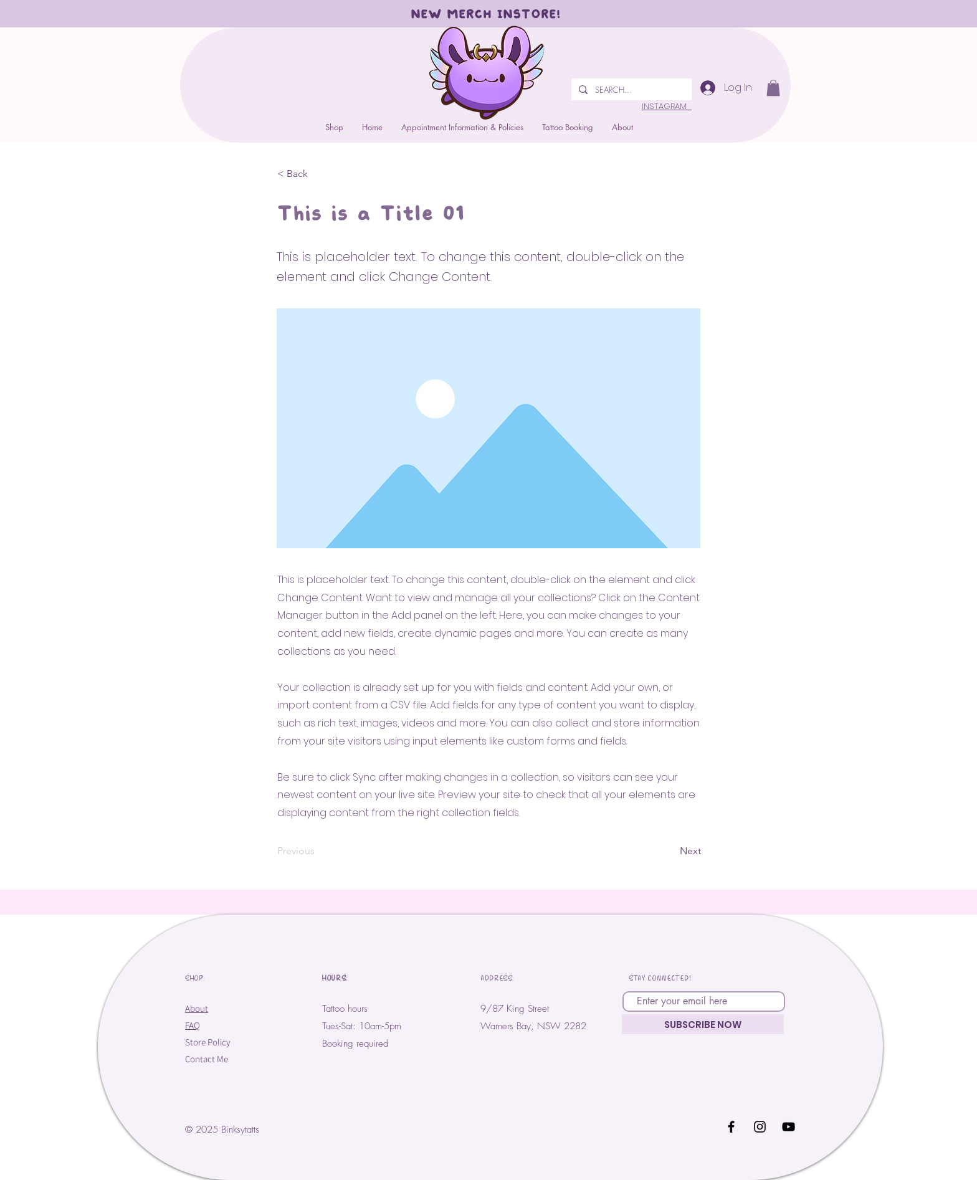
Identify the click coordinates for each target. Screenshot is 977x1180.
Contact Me (206, 1059)
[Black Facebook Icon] (731, 1127)
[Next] (670, 851)
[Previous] (318, 851)
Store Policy (208, 1042)
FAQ (192, 1025)
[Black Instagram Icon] (760, 1127)
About (196, 1008)
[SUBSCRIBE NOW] (703, 1024)
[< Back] (318, 173)
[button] (568, 127)
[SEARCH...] (630, 89)
